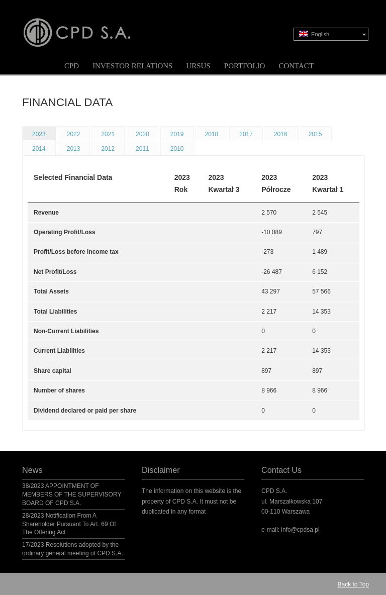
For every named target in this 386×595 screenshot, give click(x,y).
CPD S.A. (89, 25)
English (314, 34)
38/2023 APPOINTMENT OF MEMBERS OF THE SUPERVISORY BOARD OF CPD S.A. (71, 494)
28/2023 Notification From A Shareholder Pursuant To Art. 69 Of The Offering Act (69, 524)
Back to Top (353, 584)
